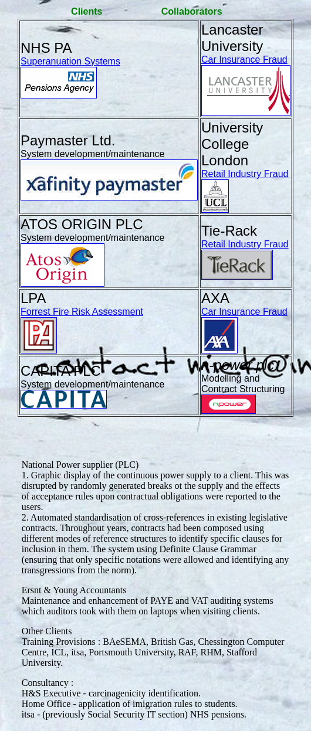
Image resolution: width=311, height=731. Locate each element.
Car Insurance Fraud (244, 59)
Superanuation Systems (70, 61)
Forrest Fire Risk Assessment (82, 312)
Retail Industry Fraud (245, 174)
